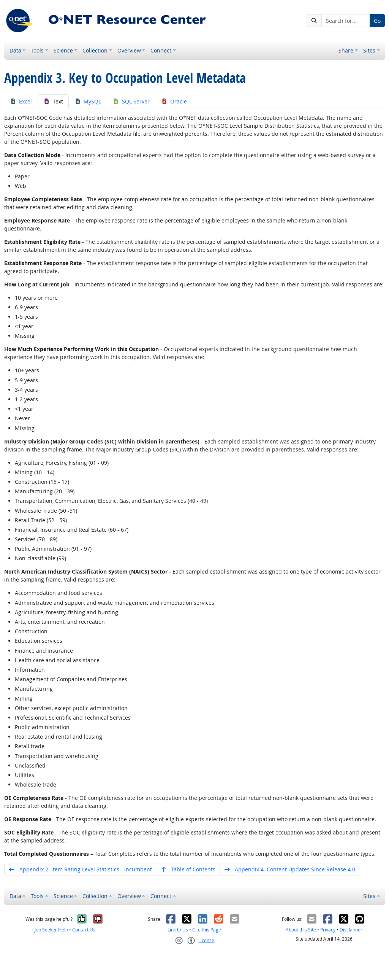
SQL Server (131, 101)
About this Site (301, 930)
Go (377, 20)
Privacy (327, 930)
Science (63, 50)
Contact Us (83, 930)
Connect (160, 50)
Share (345, 50)
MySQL (87, 101)
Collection (95, 50)
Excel (21, 101)
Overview (129, 50)
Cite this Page (206, 930)
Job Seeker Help (51, 930)
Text (53, 101)
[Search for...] (345, 20)
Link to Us (178, 930)
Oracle (174, 101)
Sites (369, 50)
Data (15, 50)
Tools (37, 50)
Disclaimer (351, 930)
